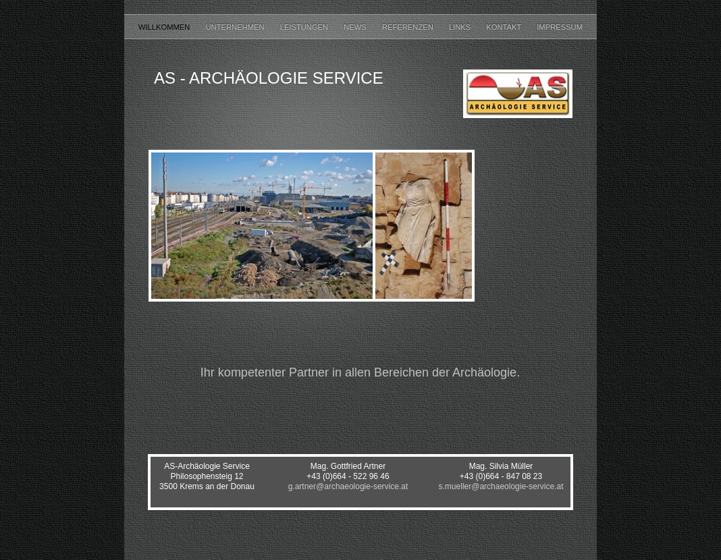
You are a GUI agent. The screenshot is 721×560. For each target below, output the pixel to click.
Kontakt (504, 27)
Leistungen (305, 27)
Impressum (560, 27)
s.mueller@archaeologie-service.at (501, 486)
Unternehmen (236, 27)
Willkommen (165, 27)
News (356, 27)
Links (461, 27)
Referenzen (408, 27)
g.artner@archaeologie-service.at (348, 486)
